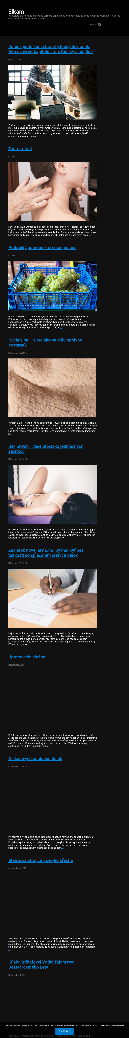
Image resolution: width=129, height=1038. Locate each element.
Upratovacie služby (24, 633)
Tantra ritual (18, 143)
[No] (125, 1030)
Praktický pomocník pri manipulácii (40, 239)
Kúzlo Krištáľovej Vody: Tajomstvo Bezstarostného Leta (39, 929)
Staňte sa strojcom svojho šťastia (38, 830)
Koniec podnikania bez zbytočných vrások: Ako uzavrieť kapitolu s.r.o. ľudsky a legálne (46, 45)
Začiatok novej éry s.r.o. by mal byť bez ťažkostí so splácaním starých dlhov (44, 534)
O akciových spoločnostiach (33, 733)
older (10, 1014)
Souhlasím (64, 1031)
